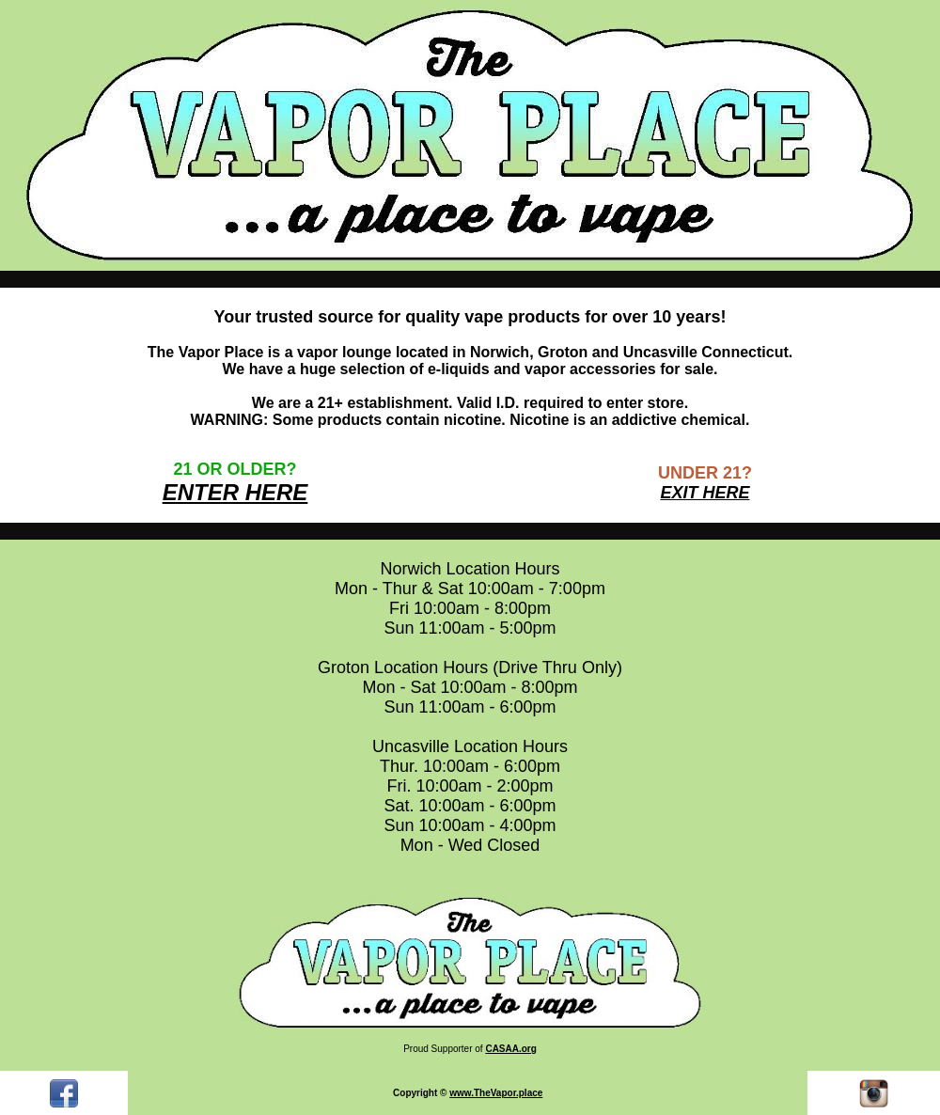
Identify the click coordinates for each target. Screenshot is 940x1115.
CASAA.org (510, 1049)
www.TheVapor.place (495, 1093)
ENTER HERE (235, 492)
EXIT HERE (704, 492)
